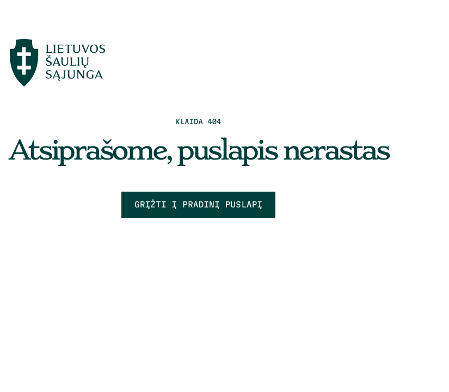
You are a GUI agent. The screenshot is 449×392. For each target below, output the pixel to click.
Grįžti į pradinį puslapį (198, 204)
